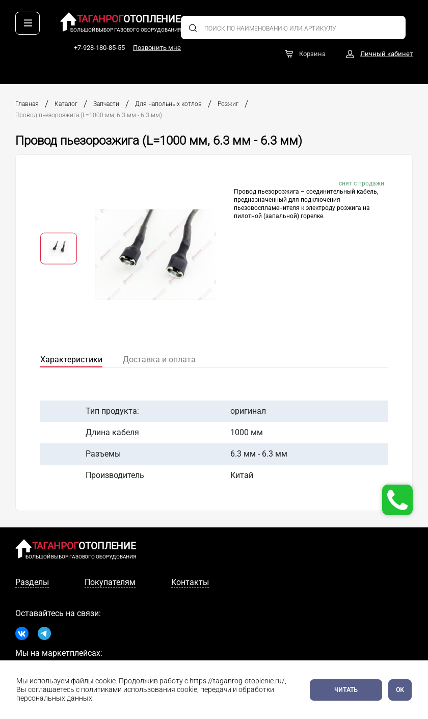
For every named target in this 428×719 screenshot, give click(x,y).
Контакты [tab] (190, 582)
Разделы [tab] (32, 582)
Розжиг (228, 104)
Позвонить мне (389, 24)
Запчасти (106, 104)
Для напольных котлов (168, 104)
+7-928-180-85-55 (331, 24)
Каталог (66, 104)
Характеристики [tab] (71, 359)
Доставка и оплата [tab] (159, 359)
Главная (27, 104)
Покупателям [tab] (110, 582)
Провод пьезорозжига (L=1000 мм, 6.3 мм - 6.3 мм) (88, 115)
